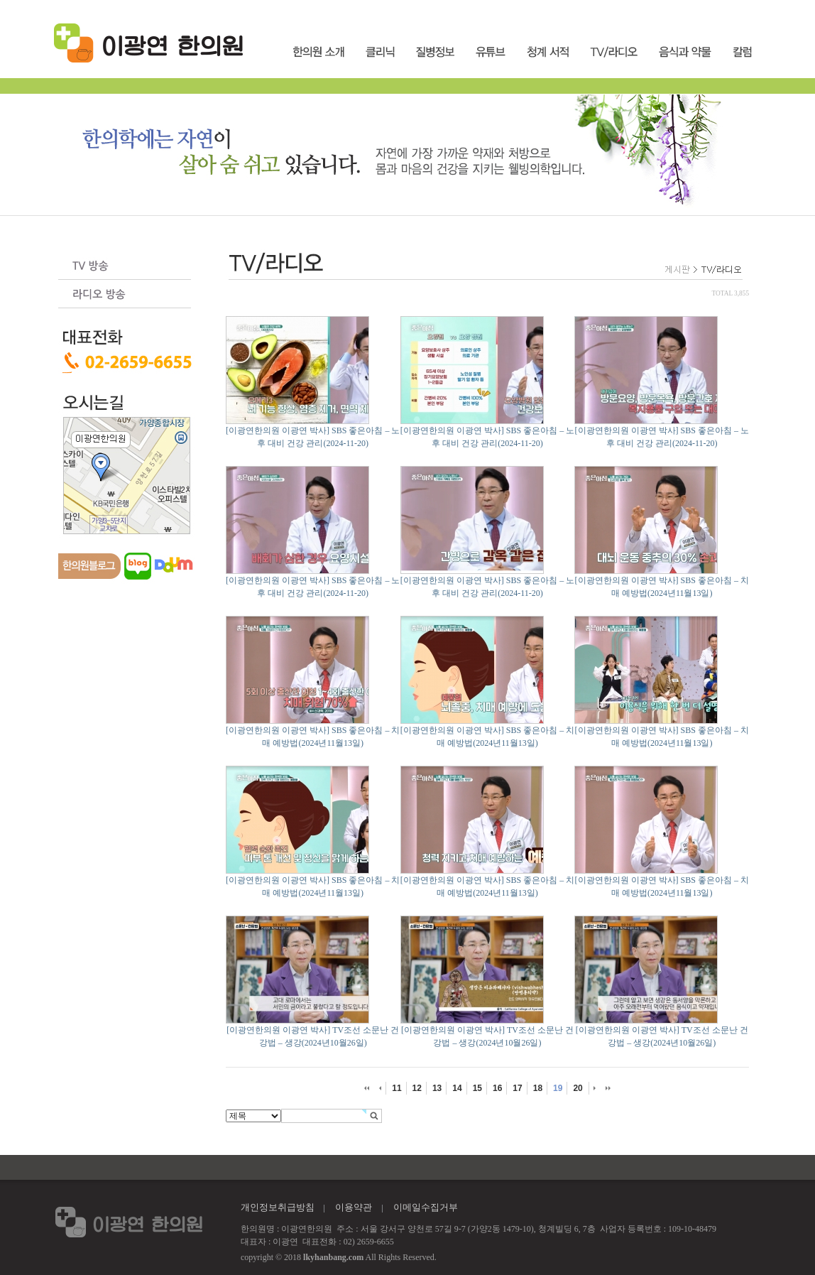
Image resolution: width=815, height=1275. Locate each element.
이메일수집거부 (425, 1207)
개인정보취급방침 (277, 1207)
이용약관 (353, 1207)
